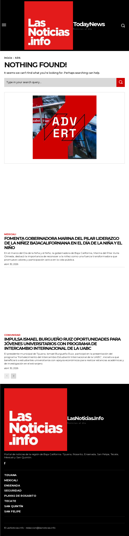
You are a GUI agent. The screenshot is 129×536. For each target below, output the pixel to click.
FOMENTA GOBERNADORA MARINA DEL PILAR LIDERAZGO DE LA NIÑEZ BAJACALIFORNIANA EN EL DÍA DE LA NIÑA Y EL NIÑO (63, 243)
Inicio (8, 57)
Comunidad (12, 335)
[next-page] (13, 376)
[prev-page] (6, 376)
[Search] (120, 82)
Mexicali (10, 234)
